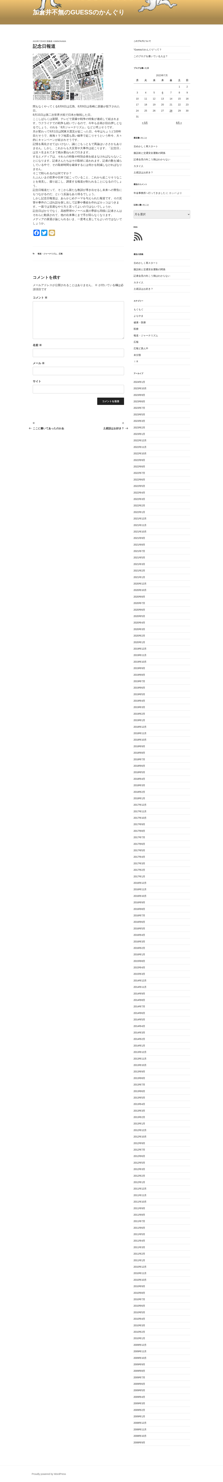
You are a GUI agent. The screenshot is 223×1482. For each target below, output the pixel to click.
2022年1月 (139, 512)
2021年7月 (139, 551)
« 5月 (145, 122)
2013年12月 (140, 1052)
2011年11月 (140, 1195)
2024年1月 (139, 382)
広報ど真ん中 (141, 348)
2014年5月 (139, 1019)
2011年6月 (139, 1227)
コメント (40, 297)
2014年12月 (140, 980)
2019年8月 (139, 674)
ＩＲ (136, 361)
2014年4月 (139, 1026)
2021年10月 (140, 531)
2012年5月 (139, 1162)
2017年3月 (139, 863)
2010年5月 (139, 1312)
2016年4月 (139, 935)
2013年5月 (139, 1097)
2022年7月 (139, 473)
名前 (37, 345)
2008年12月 (140, 1422)
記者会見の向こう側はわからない (152, 159)
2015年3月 (139, 974)
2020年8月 (139, 596)
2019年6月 (139, 687)
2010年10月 (140, 1279)
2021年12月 (140, 518)
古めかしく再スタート (146, 146)
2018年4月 (139, 778)
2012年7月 (139, 1149)
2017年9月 (139, 824)
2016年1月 (139, 954)
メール (39, 363)
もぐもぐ (138, 309)
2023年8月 (139, 401)
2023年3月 (139, 421)
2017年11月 (140, 811)
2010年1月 (139, 1338)
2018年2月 (139, 792)
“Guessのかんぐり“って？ (148, 49)
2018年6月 (139, 765)
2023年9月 (139, 395)
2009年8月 (139, 1370)
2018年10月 (140, 739)
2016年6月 (139, 921)
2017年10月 (140, 817)
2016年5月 (139, 928)
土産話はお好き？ (143, 172)
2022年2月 (139, 505)
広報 (61, 254)
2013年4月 (139, 1104)
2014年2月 (139, 1039)
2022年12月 (140, 440)
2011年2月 (139, 1253)
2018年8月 (139, 752)
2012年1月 (139, 1182)
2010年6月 (139, 1305)
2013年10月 (140, 1065)
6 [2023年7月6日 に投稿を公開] (162, 92)
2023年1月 (139, 434)
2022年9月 (139, 460)
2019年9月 (139, 668)
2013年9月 (139, 1071)
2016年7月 (139, 915)
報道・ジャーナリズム (47, 254)
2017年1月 (139, 876)
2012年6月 (139, 1156)
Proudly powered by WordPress (49, 1474)
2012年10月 (140, 1136)
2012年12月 (140, 1130)
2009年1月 (139, 1416)
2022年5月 (139, 486)
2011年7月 (139, 1221)
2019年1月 (139, 720)
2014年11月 (140, 987)
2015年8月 (139, 961)
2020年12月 (140, 583)
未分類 (137, 355)
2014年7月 (139, 1006)
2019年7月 (139, 681)
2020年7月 (139, 603)
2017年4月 (139, 856)
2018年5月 (139, 772)
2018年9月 (139, 746)
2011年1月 (139, 1260)
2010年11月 (140, 1273)
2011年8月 (139, 1214)
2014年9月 (139, 993)
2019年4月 (139, 700)
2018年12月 (140, 726)
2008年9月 (139, 1442)
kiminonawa (59, 41)
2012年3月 (139, 1169)
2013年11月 (140, 1058)
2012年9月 (139, 1143)
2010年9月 (139, 1286)
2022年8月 (139, 466)
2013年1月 (139, 1123)
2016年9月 (139, 902)
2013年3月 (139, 1110)
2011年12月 (140, 1188)
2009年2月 (139, 1410)
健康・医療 (140, 322)
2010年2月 (139, 1331)
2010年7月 (139, 1299)
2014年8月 (139, 1000)
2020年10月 (140, 590)
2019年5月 (139, 694)
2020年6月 (139, 609)
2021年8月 (139, 544)
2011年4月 (139, 1240)
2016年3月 (139, 941)
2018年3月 (139, 785)
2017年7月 (139, 837)
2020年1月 (139, 642)
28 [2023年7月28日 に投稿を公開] (171, 110)
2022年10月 (140, 453)
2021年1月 (139, 577)
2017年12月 (140, 804)
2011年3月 (139, 1247)
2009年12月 (140, 1344)
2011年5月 (139, 1234)
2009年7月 (139, 1377)
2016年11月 (140, 889)
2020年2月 (139, 635)
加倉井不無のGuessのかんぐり (79, 12)
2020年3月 (139, 629)
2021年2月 (139, 570)
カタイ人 (138, 166)
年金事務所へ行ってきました (149, 193)
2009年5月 (139, 1390)
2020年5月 (139, 616)
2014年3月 (139, 1032)
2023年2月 (139, 427)
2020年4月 (139, 622)
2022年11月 (140, 447)
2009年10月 (140, 1358)
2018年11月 (140, 733)
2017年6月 (139, 844)
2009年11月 (140, 1351)
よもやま (138, 315)
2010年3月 (139, 1325)
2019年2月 (139, 713)
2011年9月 (139, 1208)
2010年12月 (140, 1266)
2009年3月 (139, 1403)
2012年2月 (139, 1175)
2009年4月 (139, 1397)
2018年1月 (139, 798)
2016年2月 (139, 948)
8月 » (179, 122)
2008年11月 (140, 1429)
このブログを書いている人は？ (151, 56)
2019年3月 (139, 707)
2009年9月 (139, 1364)
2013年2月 (139, 1117)
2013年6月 (139, 1091)
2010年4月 (139, 1318)
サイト (37, 381)
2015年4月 (139, 967)
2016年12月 (140, 883)
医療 (136, 328)
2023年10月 (140, 388)
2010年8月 (139, 1292)
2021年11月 (140, 525)
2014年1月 (139, 1045)
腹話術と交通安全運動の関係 (149, 153)
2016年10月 (140, 896)
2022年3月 (139, 499)
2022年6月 (139, 479)
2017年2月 (139, 869)
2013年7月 (139, 1084)
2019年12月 (140, 648)
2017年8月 (139, 830)
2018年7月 (139, 759)
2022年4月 (139, 492)
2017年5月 (139, 850)
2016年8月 (139, 909)
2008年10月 (140, 1435)
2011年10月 (140, 1201)
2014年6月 (139, 1013)
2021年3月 (139, 564)
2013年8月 (139, 1078)
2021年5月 (139, 557)
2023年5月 (139, 414)
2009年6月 (139, 1383)
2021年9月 (139, 538)
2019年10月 (140, 661)
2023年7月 (139, 407)
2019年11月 (140, 655)
